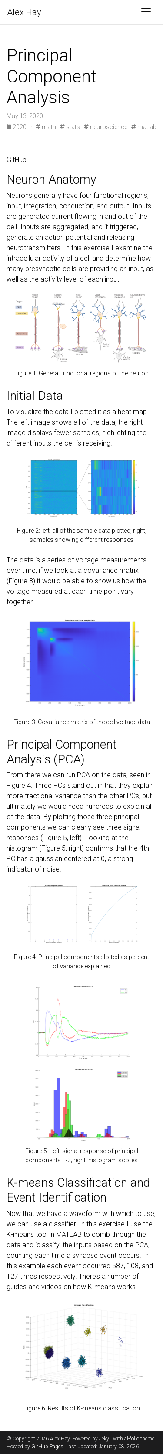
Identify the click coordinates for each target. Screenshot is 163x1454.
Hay (24, 12)
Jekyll (105, 1439)
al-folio (131, 1439)
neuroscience (105, 126)
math (46, 126)
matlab (143, 126)
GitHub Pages (47, 1447)
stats (70, 126)
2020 (17, 126)
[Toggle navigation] (146, 12)
